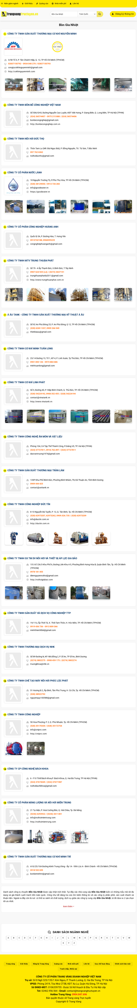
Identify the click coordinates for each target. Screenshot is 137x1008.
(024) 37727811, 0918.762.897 (44, 450)
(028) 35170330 (37, 726)
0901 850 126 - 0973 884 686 (44, 362)
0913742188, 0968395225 (42, 240)
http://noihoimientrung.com (43, 822)
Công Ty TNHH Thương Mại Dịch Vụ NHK (31, 646)
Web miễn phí (59, 3)
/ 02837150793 (43, 63)
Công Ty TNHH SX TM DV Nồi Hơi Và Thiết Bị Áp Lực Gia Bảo (42, 558)
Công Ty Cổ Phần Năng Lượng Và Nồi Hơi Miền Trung (39, 802)
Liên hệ (74, 3)
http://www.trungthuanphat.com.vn (47, 280)
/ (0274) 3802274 (68, 660)
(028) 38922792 (37, 694)
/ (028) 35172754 (54, 726)
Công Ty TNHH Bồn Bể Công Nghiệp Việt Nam (34, 104)
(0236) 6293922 (37, 814)
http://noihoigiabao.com (41, 579)
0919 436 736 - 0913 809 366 (44, 626)
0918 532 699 (36, 870)
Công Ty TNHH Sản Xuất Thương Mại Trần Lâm (35, 470)
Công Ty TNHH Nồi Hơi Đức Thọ (25, 138)
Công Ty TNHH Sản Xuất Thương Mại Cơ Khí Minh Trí (39, 856)
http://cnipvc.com (38, 733)
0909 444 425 (36, 483)
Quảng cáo (42, 3)
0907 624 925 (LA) (38, 272)
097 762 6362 (36, 152)
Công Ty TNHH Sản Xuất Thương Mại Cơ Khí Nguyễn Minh (42, 33)
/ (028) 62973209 (78, 515)
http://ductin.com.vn (39, 523)
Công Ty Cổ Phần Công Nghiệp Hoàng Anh (32, 226)
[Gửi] (100, 14)
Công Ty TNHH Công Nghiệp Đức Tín (28, 504)
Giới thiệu (27, 3)
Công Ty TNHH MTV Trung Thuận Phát (30, 260)
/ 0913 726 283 (53, 184)
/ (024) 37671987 (54, 782)
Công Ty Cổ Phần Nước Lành (24, 172)
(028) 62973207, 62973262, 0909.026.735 (50, 515)
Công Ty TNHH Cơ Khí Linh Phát (26, 382)
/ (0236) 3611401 (54, 814)
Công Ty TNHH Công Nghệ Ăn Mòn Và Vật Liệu (34, 436)
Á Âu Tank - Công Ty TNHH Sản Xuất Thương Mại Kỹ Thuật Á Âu (45, 314)
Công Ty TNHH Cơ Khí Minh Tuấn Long (30, 348)
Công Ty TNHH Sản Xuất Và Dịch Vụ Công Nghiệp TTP (39, 613)
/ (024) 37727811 (68, 450)
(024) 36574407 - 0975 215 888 (45, 116)
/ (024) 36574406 (68, 116)
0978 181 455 (36, 572)
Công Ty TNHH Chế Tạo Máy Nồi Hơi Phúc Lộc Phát (37, 680)
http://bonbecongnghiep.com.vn (45, 124)
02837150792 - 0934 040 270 (22, 63)
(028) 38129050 (37, 184)
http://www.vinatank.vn (41, 401)
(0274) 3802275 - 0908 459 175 (45, 660)
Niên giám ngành (9, 3)
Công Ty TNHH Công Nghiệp (23, 714)
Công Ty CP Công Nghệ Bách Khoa (27, 768)
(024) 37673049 (37, 782)
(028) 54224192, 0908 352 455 (44, 393)
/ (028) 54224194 (67, 393)
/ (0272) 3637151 (56, 272)
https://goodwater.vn (40, 192)
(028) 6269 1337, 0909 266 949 (44, 328)
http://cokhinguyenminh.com (21, 71)
